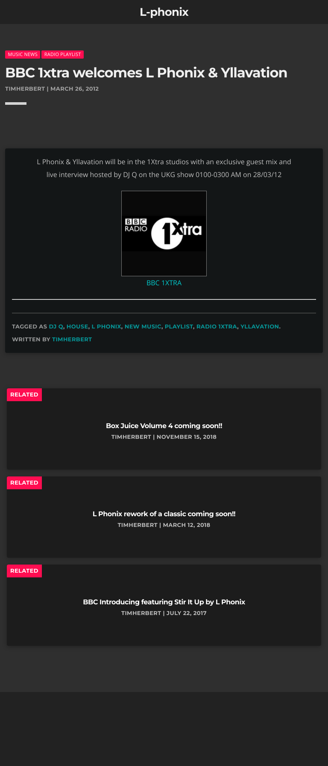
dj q (56, 326)
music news (23, 54)
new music (143, 326)
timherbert (72, 339)
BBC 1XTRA (164, 282)
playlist (179, 326)
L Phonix (106, 326)
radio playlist (62, 54)
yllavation (259, 326)
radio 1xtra (216, 326)
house (77, 326)
